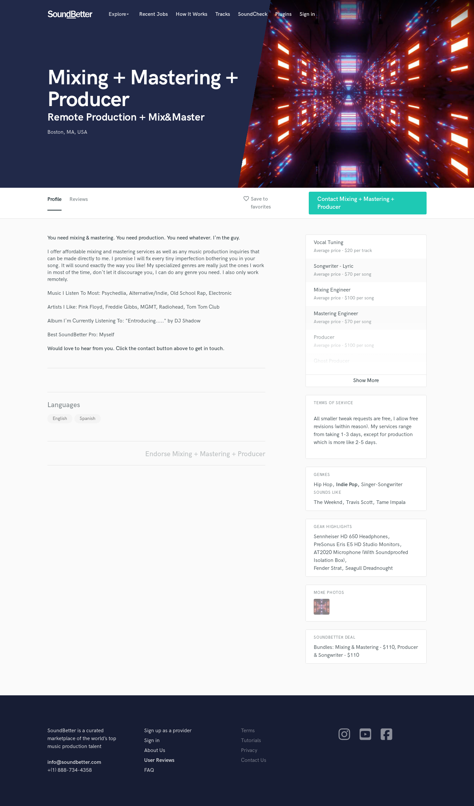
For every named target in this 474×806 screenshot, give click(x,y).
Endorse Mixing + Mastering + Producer (205, 454)
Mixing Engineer (332, 290)
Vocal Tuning (328, 242)
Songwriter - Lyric (334, 266)
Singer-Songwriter (382, 485)
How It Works (191, 14)
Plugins (283, 14)
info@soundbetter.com (74, 762)
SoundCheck (252, 14)
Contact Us (253, 760)
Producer (324, 337)
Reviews (78, 199)
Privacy (249, 750)
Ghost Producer (332, 361)
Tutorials (251, 740)
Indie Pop (346, 485)
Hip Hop (323, 485)
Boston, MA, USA (67, 132)
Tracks (222, 14)
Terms (248, 731)
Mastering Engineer (336, 314)
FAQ (149, 770)
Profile (54, 199)
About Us (154, 750)
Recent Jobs (153, 14)
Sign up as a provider (168, 731)
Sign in (307, 14)
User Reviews (159, 760)
